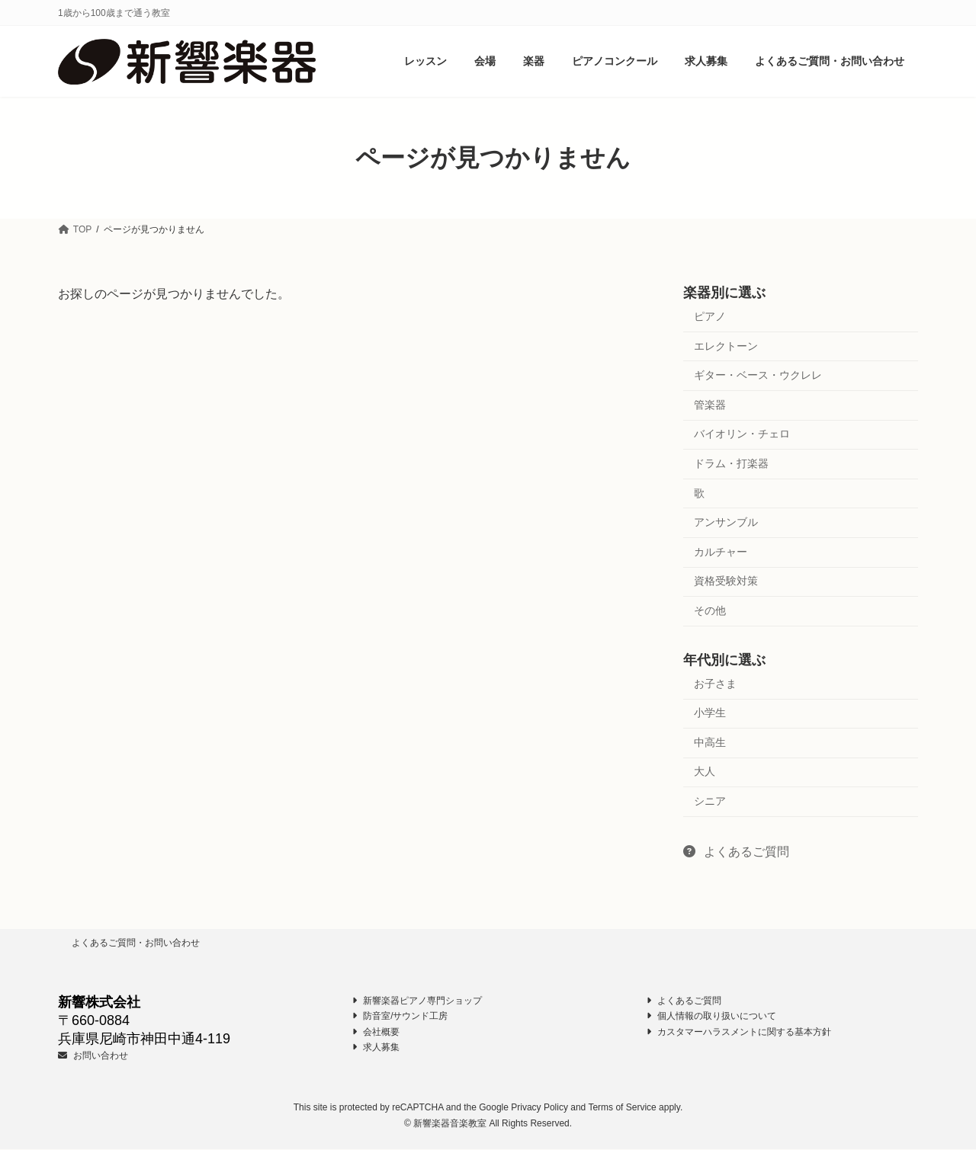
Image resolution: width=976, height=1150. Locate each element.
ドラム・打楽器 (731, 463)
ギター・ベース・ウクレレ (758, 376)
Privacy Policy (539, 1108)
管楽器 (710, 405)
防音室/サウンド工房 (400, 1016)
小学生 (710, 713)
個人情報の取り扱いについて (711, 1016)
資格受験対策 (726, 581)
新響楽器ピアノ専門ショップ (417, 1000)
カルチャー (720, 552)
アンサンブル (726, 523)
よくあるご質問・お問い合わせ (136, 942)
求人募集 (376, 1048)
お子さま (715, 684)
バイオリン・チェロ (742, 434)
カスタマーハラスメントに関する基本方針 (739, 1032)
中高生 (710, 742)
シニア (710, 801)
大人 (704, 772)
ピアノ (710, 316)
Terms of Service (622, 1108)
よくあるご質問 (736, 851)
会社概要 (376, 1032)
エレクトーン (726, 346)
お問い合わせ (93, 1055)
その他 (710, 610)
